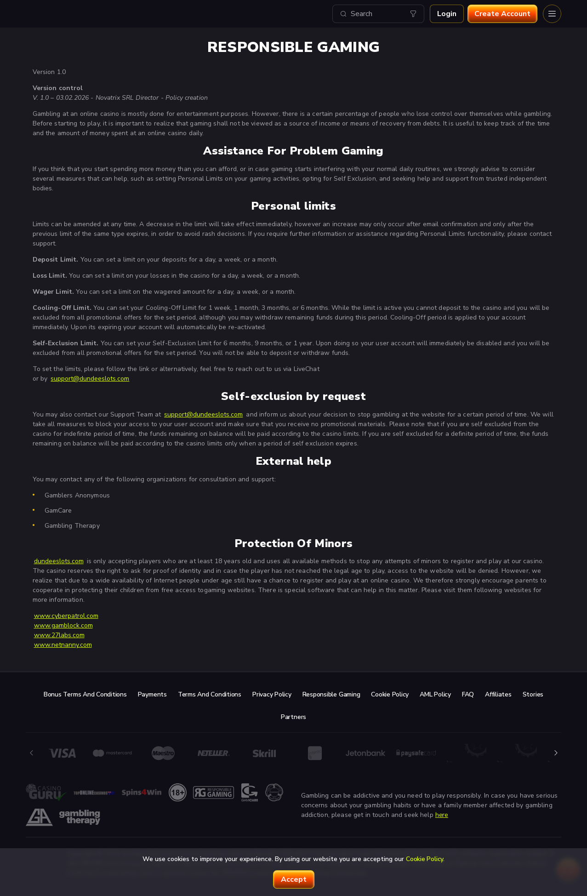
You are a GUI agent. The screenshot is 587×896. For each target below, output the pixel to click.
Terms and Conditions (209, 694)
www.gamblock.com (63, 625)
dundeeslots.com (59, 561)
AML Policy (435, 694)
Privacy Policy (271, 694)
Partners (293, 717)
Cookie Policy (390, 694)
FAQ (468, 694)
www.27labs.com (59, 635)
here (441, 814)
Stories (533, 694)
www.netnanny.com (63, 644)
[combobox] (378, 14)
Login (446, 14)
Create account (502, 14)
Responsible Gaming (331, 694)
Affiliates (498, 694)
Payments (152, 694)
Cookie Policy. (425, 859)
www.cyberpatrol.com (66, 615)
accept (294, 879)
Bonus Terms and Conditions (85, 694)
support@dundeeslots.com (90, 378)
